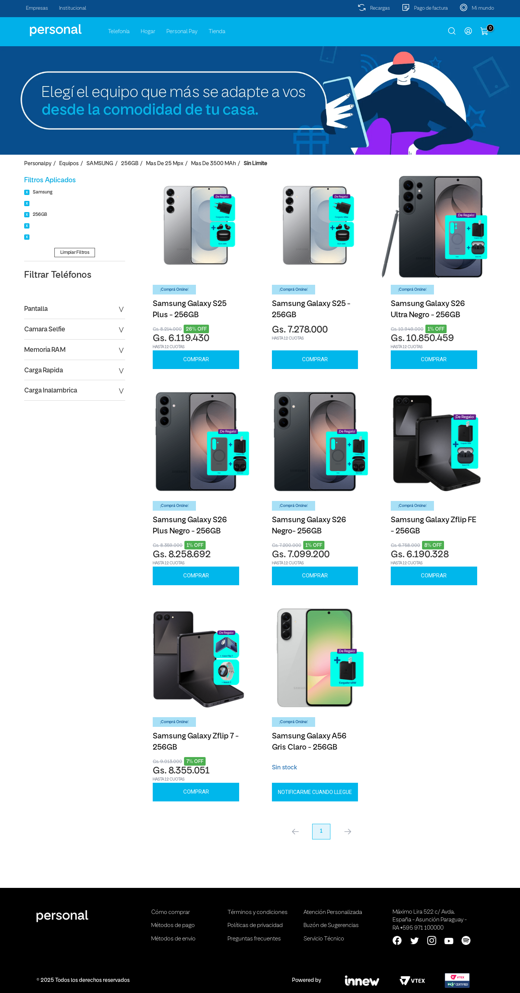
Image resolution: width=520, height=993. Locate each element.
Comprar (196, 359)
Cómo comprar (170, 912)
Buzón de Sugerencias (331, 925)
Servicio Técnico (324, 939)
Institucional (72, 8)
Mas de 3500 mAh (213, 163)
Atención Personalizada (333, 912)
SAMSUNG (99, 163)
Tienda (217, 31)
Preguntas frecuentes (254, 939)
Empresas (37, 8)
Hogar (148, 31)
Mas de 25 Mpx (164, 163)
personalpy (37, 163)
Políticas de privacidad (255, 925)
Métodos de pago (173, 925)
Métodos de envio (173, 939)
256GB (129, 163)
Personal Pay (182, 31)
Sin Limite (255, 163)
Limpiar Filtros (74, 252)
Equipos (69, 163)
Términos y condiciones (258, 912)
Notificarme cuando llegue (315, 792)
